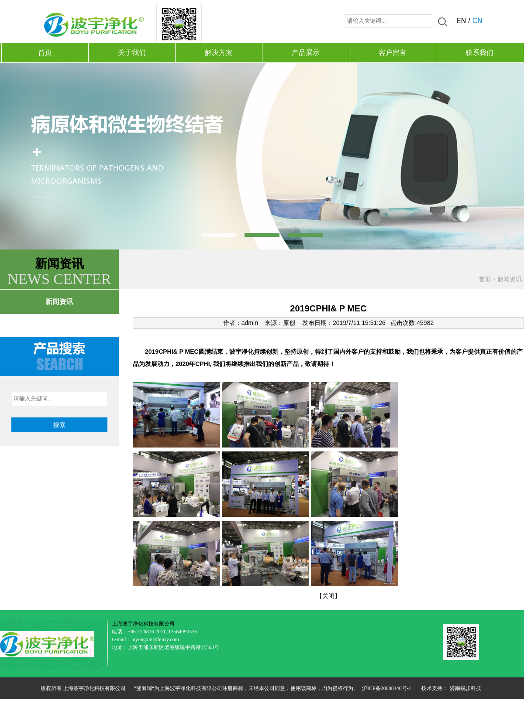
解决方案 (219, 52)
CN (477, 20)
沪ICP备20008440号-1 (386, 688)
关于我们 (132, 52)
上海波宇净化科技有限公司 (143, 624)
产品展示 (306, 52)
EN (461, 20)
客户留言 (393, 52)
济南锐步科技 (465, 688)
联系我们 (479, 52)
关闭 (328, 595)
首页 (45, 52)
